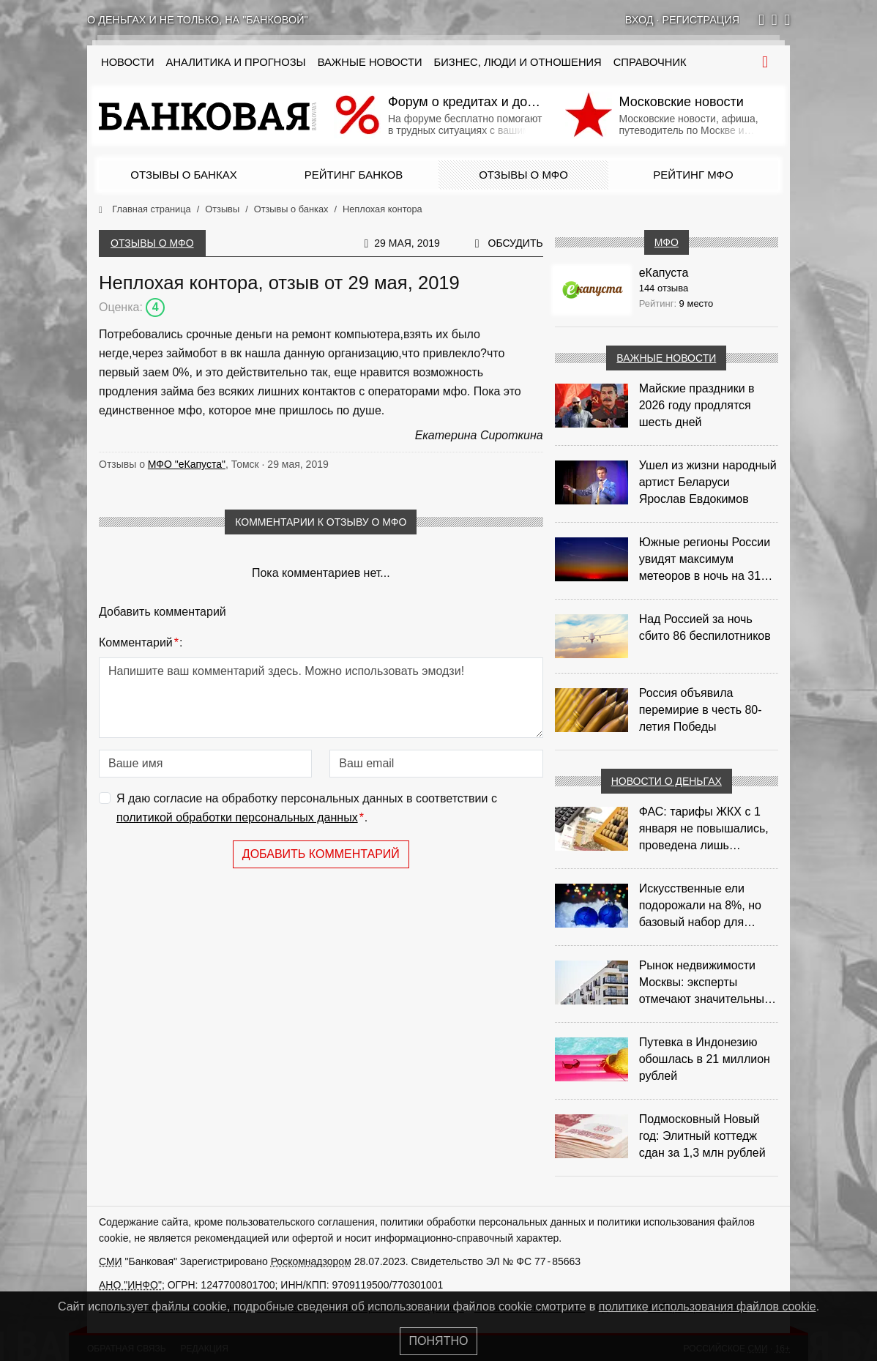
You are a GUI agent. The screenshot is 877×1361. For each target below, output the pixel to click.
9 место (696, 303)
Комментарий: (140, 642)
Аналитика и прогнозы (236, 62)
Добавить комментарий (321, 854)
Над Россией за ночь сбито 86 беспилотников (705, 627)
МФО (666, 242)
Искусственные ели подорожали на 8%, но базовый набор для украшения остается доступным (700, 906)
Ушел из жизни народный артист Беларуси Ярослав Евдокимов (708, 482)
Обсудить (515, 243)
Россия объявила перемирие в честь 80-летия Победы (700, 710)
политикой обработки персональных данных (237, 817)
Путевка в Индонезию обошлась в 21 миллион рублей (704, 1059)
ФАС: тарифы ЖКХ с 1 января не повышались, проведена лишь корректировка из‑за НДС (708, 829)
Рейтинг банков (354, 174)
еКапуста (664, 272)
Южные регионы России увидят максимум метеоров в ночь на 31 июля (705, 560)
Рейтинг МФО (693, 174)
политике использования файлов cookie (707, 1306)
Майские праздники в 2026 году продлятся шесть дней (697, 405)
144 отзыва (664, 288)
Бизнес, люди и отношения (518, 62)
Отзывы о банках (183, 174)
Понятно (439, 1341)
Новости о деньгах (666, 781)
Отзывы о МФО (523, 174)
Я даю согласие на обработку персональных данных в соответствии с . (306, 809)
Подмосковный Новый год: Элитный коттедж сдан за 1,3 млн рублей (702, 1136)
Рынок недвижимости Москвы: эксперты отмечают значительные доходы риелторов (705, 983)
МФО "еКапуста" (186, 464)
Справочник (650, 62)
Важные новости (370, 62)
